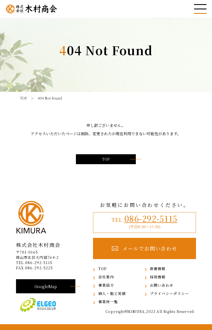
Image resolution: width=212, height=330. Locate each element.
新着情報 (158, 268)
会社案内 (106, 277)
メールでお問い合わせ (144, 248)
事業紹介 (106, 285)
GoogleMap (46, 286)
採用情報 (158, 277)
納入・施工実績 (112, 293)
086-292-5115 (150, 218)
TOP (106, 159)
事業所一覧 (108, 301)
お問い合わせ (162, 285)
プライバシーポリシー (169, 293)
